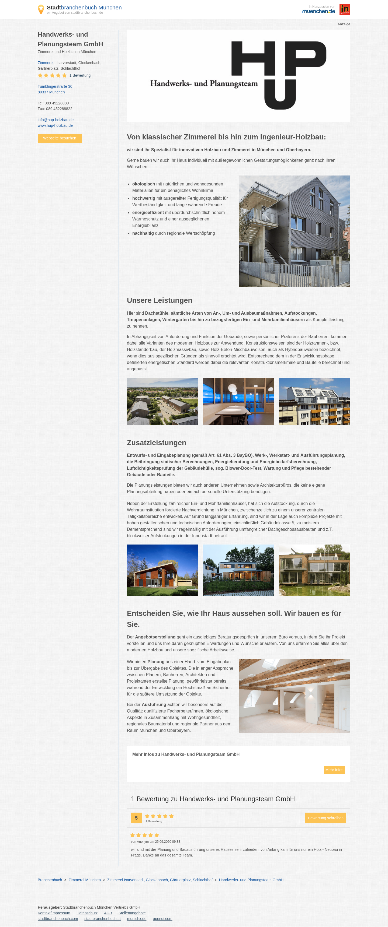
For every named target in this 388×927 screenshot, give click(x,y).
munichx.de (137, 919)
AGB (108, 913)
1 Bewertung (80, 75)
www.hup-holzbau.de (55, 125)
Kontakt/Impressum (54, 913)
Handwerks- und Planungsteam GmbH (251, 880)
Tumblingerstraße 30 (75, 89)
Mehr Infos (334, 770)
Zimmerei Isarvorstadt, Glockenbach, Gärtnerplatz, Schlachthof (160, 880)
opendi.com (162, 919)
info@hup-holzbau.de (56, 120)
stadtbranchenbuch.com (58, 919)
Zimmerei (45, 63)
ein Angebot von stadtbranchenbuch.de (75, 13)
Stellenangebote (132, 913)
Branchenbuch (50, 880)
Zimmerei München (84, 880)
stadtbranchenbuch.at (102, 919)
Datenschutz (87, 913)
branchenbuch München (84, 7)
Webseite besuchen (59, 138)
